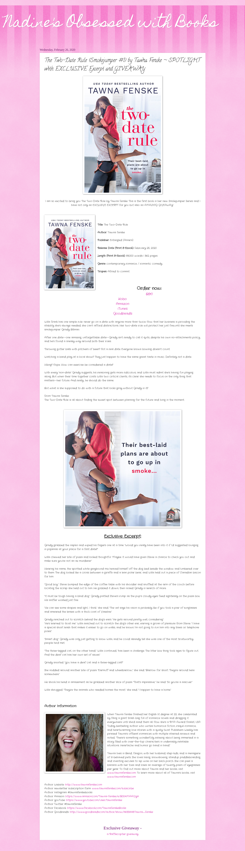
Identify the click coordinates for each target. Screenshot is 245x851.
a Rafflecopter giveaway (122, 834)
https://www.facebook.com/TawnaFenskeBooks (96, 808)
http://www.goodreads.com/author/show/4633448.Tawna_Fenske (111, 812)
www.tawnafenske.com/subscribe (113, 788)
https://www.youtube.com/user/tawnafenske (94, 800)
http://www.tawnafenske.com (83, 785)
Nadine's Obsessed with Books (111, 23)
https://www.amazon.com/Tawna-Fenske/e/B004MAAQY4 (102, 796)
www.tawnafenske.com (121, 773)
